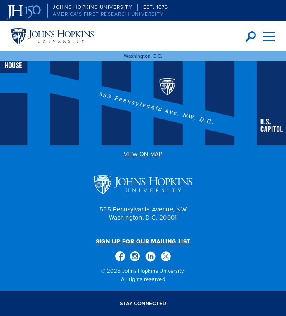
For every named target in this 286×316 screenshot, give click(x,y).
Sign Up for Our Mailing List (143, 242)
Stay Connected (143, 303)
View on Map (143, 155)
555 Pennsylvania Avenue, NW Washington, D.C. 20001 (143, 213)
